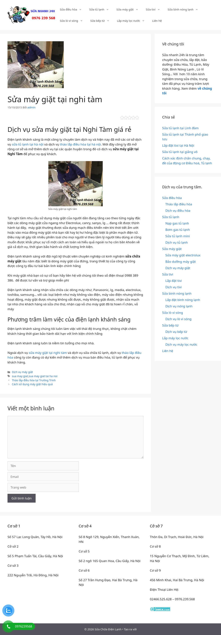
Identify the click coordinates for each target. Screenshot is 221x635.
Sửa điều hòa (72, 9)
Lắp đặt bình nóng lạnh (182, 300)
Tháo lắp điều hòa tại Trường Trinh (34, 380)
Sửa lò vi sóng (73, 20)
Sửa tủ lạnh (101, 9)
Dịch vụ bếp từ (176, 332)
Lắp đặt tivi (173, 280)
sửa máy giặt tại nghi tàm (48, 353)
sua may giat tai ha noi (43, 376)
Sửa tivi (155, 9)
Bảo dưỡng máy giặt (180, 261)
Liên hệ (157, 21)
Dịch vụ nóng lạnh (179, 306)
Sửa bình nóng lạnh (185, 9)
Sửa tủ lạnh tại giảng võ (179, 152)
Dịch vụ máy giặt (22, 372)
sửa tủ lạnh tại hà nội (27, 144)
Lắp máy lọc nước (132, 20)
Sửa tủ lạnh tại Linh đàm (180, 128)
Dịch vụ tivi (173, 287)
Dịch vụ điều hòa (177, 210)
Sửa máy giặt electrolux (182, 255)
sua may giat (20, 376)
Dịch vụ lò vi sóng (178, 319)
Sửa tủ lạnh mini (177, 236)
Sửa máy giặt (129, 9)
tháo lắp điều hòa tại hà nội (80, 144)
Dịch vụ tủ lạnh (176, 242)
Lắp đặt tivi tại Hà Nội (178, 145)
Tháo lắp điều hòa (178, 204)
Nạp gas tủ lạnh (177, 223)
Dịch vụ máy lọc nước (181, 344)
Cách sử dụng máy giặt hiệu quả (32, 384)
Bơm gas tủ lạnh (177, 229)
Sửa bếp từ (101, 20)
